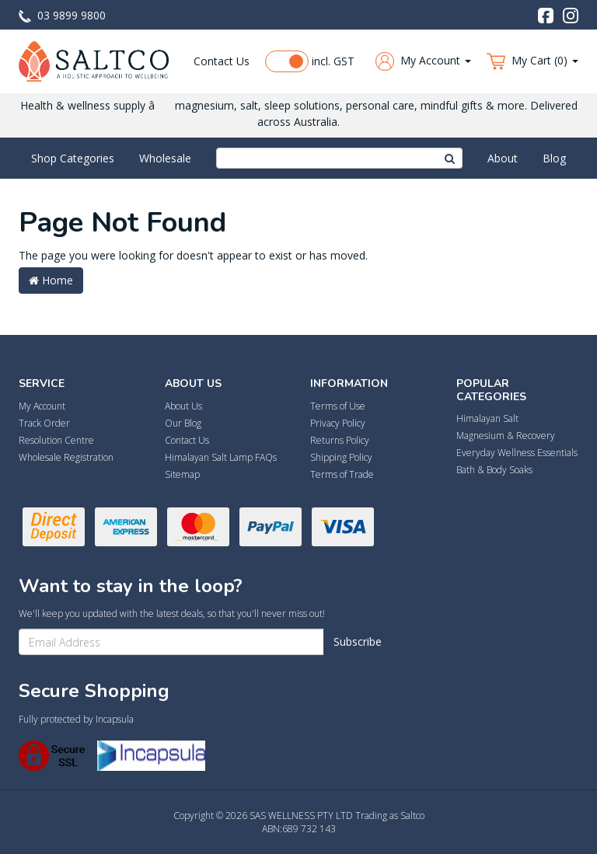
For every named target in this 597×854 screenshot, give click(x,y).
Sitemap (182, 474)
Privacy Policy (337, 423)
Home (51, 280)
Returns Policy (339, 440)
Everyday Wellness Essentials (517, 452)
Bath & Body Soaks (494, 469)
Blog (554, 158)
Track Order (44, 423)
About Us (183, 406)
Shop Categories (72, 158)
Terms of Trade (342, 474)
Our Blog (183, 423)
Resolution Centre (56, 440)
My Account (42, 406)
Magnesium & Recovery (505, 435)
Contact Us (222, 61)
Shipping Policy (341, 457)
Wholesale (165, 158)
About (502, 158)
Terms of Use (337, 406)
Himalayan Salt (487, 418)
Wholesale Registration (66, 457)
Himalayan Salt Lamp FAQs (221, 457)
